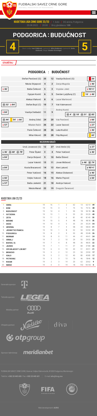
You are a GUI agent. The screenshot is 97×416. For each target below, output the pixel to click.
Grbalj (9, 240)
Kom (8, 208)
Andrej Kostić (62, 109)
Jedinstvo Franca (14, 230)
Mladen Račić (34, 125)
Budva (9, 243)
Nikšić (9, 265)
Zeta (8, 218)
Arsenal (10, 227)
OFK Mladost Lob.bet (16, 249)
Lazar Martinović (64, 99)
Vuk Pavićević (62, 119)
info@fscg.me (57, 376)
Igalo (8, 256)
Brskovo (10, 252)
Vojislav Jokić (62, 89)
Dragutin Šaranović (65, 188)
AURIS (56, 408)
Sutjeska (10, 214)
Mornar (10, 237)
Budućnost (11, 211)
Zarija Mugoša (63, 84)
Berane (9, 221)
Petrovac (11, 259)
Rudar (9, 262)
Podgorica (11, 233)
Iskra (8, 205)
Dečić (8, 224)
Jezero (9, 246)
